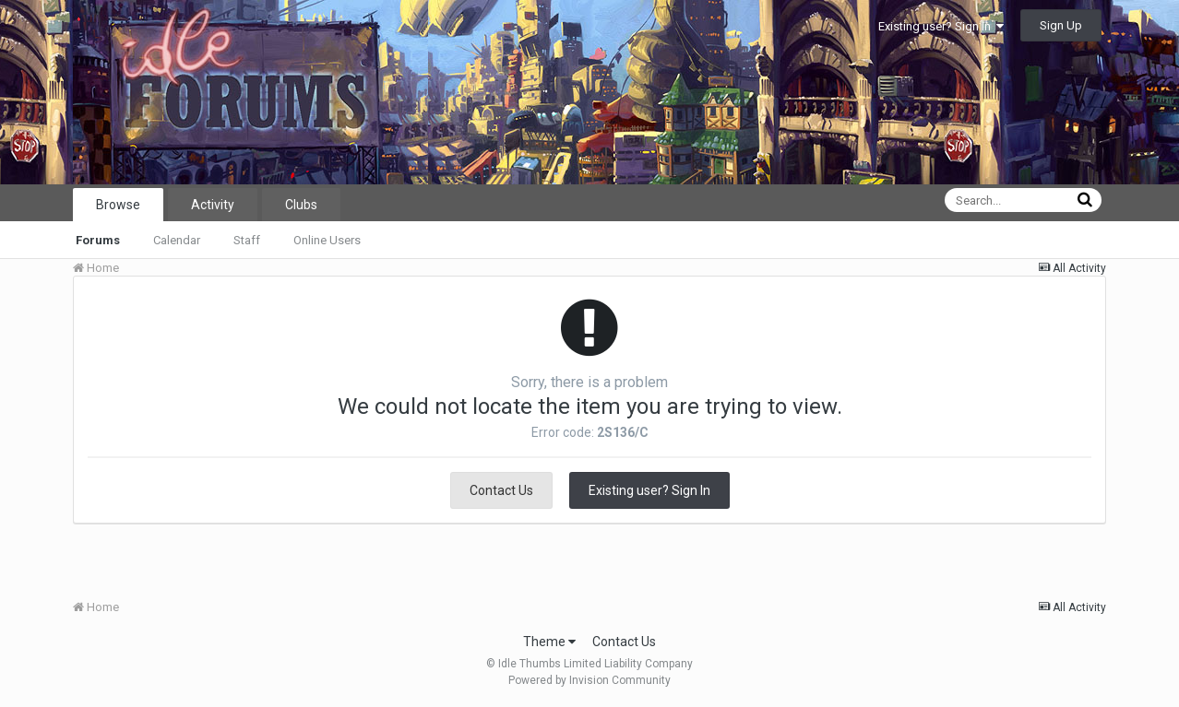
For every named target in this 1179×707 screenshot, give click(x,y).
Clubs (301, 204)
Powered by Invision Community (589, 680)
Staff (246, 240)
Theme (549, 641)
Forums (98, 240)
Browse (118, 204)
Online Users (327, 240)
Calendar (176, 240)
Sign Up (1061, 25)
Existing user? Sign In (941, 26)
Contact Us (501, 490)
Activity (212, 204)
